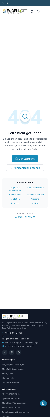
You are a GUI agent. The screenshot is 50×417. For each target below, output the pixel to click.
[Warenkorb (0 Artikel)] (32, 11)
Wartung (35, 199)
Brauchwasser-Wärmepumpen (15, 412)
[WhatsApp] (18, 352)
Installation (15, 199)
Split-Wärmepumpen (11, 398)
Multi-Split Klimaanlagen (12, 369)
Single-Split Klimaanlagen (15, 189)
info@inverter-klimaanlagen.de (15, 337)
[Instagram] (11, 352)
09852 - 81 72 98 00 (25, 217)
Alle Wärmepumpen (11, 394)
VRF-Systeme (7, 373)
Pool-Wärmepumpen (11, 407)
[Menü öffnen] (45, 11)
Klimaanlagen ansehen (25, 167)
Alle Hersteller (8, 378)
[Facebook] (4, 352)
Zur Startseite (25, 158)
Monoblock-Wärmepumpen (14, 403)
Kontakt (35, 203)
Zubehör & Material (35, 194)
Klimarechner (15, 194)
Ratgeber (15, 203)
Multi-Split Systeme (35, 187)
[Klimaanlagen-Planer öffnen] (43, 403)
